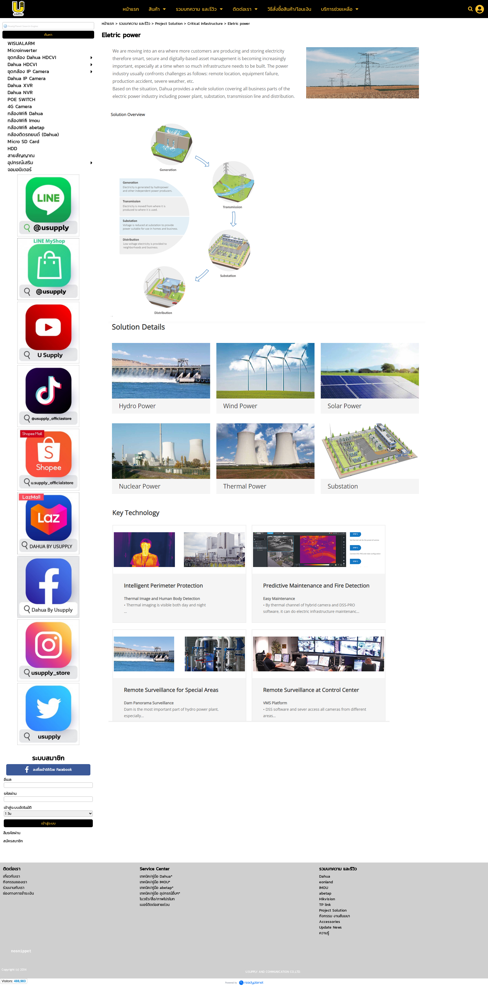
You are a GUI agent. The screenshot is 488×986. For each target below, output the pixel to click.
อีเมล (7, 779)
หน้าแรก (108, 23)
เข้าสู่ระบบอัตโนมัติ (18, 807)
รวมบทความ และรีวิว (134, 23)
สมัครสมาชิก (13, 841)
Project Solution (169, 23)
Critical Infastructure (205, 23)
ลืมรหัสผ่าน (11, 833)
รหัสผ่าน (10, 793)
